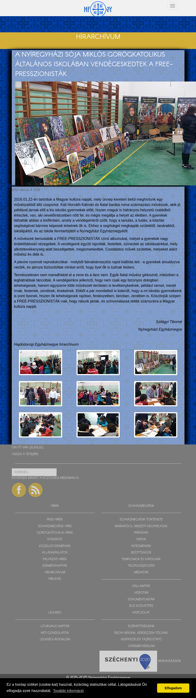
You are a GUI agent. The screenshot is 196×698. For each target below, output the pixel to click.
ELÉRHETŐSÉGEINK (141, 626)
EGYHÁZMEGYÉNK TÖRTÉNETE (141, 519)
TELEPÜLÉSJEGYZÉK (141, 566)
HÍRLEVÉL (54, 579)
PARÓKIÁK (141, 533)
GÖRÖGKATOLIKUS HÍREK (55, 533)
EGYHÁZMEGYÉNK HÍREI (55, 526)
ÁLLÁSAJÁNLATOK (55, 552)
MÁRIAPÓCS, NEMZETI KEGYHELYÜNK (141, 526)
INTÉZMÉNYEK (141, 546)
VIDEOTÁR (141, 593)
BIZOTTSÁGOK (141, 552)
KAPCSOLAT (141, 612)
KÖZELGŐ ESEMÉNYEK (55, 546)
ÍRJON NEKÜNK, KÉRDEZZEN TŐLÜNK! (141, 633)
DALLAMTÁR (141, 586)
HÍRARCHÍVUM (55, 572)
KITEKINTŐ (54, 539)
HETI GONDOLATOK (55, 633)
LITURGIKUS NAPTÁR (55, 626)
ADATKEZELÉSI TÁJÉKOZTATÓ (141, 639)
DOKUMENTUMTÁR (141, 599)
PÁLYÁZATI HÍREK (55, 559)
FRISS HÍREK (55, 519)
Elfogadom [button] (173, 688)
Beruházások (169, 661)
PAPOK (141, 539)
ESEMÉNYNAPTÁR (55, 566)
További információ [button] (68, 691)
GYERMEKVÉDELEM (141, 646)
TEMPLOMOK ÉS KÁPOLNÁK (141, 559)
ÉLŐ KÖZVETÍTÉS (141, 606)
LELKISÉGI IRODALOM (55, 639)
